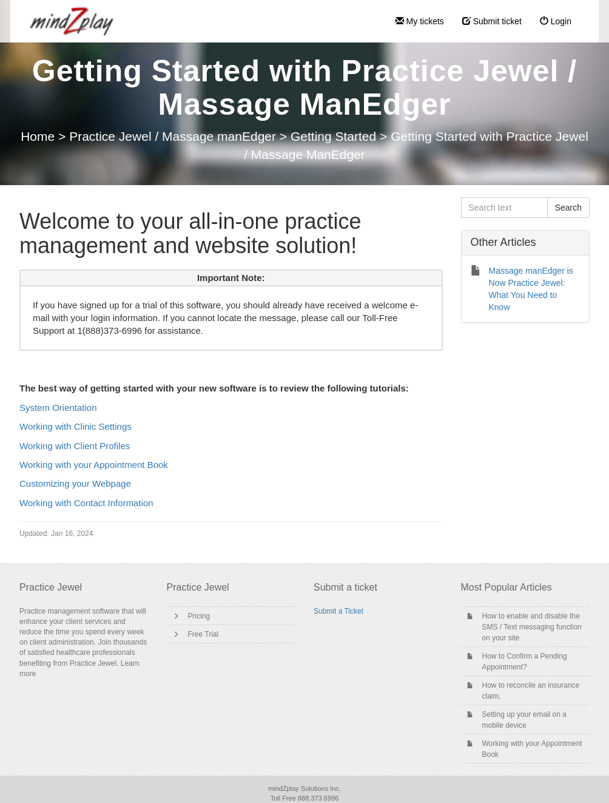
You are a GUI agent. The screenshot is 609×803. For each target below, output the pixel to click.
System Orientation (58, 407)
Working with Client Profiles (74, 446)
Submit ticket (492, 21)
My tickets (419, 21)
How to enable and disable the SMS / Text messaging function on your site (532, 627)
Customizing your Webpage (75, 483)
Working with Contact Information (86, 503)
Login (555, 21)
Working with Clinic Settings (75, 426)
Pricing (199, 616)
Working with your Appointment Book (93, 464)
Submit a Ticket (338, 611)
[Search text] (504, 207)
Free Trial (203, 634)
